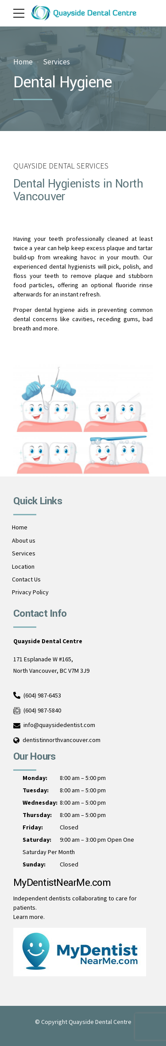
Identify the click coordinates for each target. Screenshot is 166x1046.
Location (23, 566)
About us (23, 540)
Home (23, 62)
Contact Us (26, 579)
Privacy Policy (30, 592)
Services (56, 62)
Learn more (28, 917)
